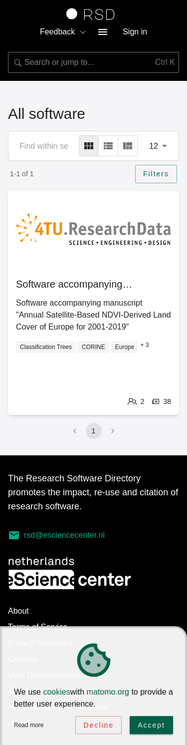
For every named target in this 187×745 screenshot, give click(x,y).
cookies (56, 693)
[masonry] (128, 145)
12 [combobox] (153, 146)
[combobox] (93, 62)
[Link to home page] (94, 14)
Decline (98, 727)
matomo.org (108, 693)
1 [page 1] (94, 431)
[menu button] (103, 32)
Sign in (135, 31)
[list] (108, 145)
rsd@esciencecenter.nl (56, 535)
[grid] (89, 145)
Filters (156, 174)
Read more (28, 726)
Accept (151, 727)
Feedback (63, 31)
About (18, 611)
